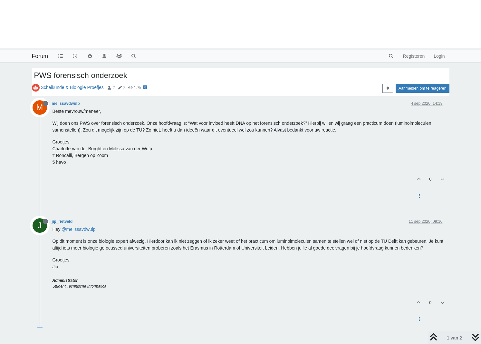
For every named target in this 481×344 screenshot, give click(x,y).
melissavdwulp (66, 103)
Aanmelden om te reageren (422, 88)
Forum (40, 56)
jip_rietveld (62, 221)
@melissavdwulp (78, 229)
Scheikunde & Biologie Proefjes (72, 87)
